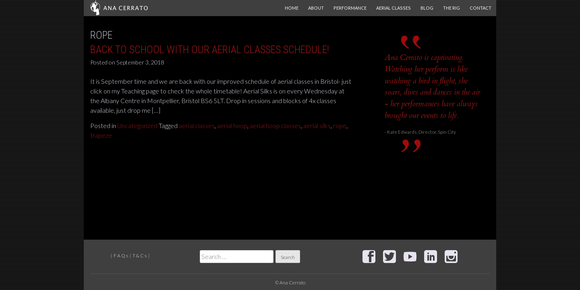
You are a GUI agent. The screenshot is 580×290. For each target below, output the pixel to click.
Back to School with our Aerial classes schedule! (209, 50)
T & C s (140, 256)
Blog (426, 7)
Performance (350, 7)
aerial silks (317, 125)
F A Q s (121, 256)
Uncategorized (137, 125)
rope (339, 125)
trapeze (101, 135)
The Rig (451, 7)
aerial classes (197, 125)
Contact (480, 7)
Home (291, 7)
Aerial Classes (393, 7)
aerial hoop (232, 125)
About (316, 7)
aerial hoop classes (275, 125)
